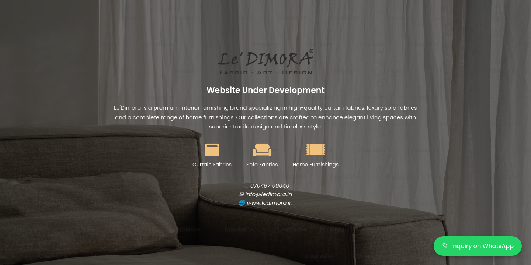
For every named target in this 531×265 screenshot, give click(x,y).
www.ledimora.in (270, 202)
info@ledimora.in (268, 194)
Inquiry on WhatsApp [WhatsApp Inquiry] (478, 246)
